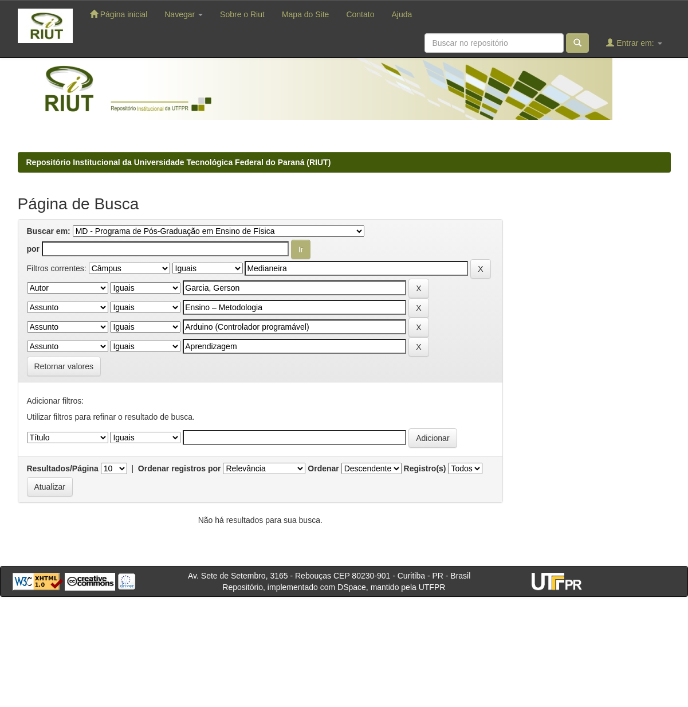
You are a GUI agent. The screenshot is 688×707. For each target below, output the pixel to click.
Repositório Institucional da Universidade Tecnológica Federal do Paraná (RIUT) (178, 162)
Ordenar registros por (179, 468)
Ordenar (323, 468)
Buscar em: (48, 231)
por (33, 248)
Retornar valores (64, 366)
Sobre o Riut (242, 14)
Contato (360, 14)
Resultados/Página (63, 468)
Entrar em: (634, 43)
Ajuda (401, 14)
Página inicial (118, 14)
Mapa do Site (305, 14)
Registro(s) (425, 468)
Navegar (183, 14)
